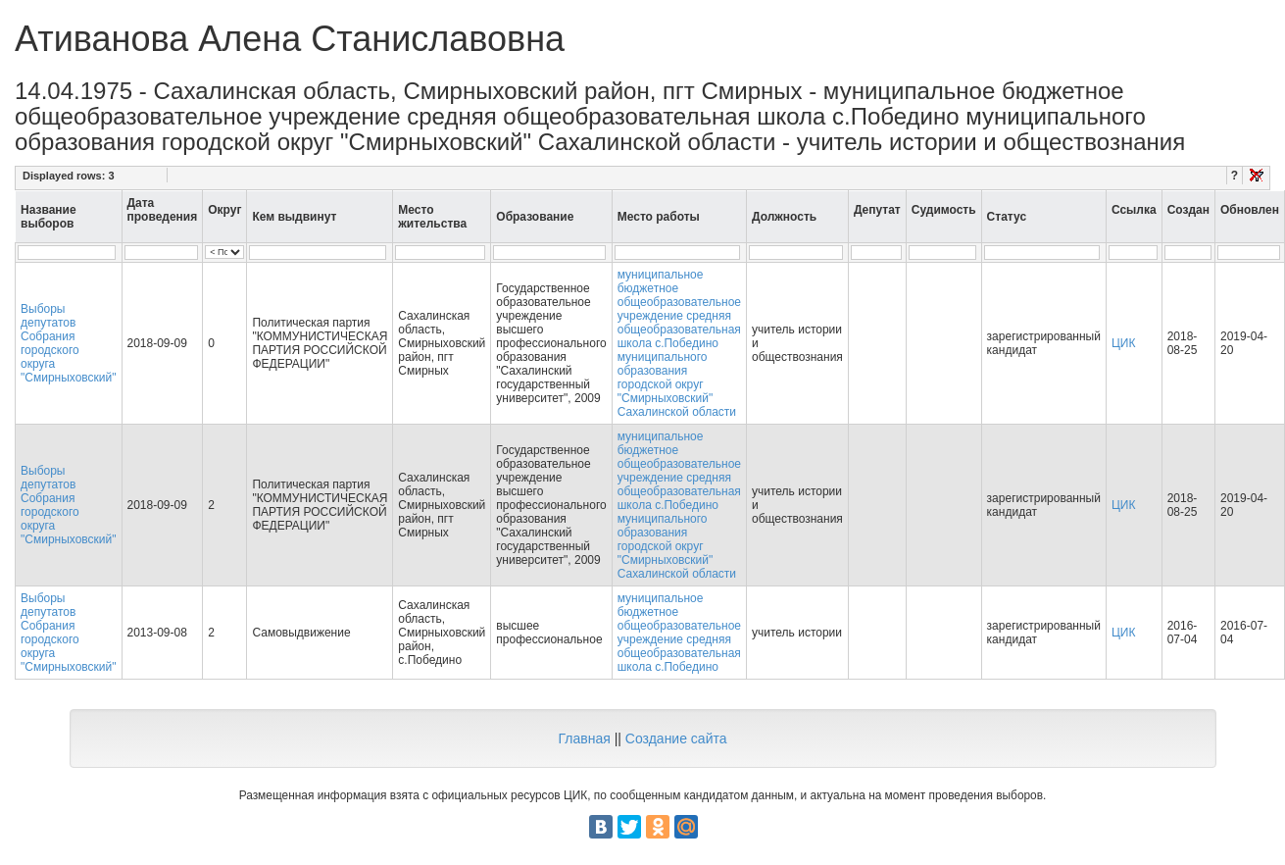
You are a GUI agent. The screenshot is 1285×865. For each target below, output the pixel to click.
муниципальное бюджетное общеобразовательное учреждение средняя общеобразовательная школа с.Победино (679, 632)
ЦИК (1124, 343)
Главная (584, 738)
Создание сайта (676, 738)
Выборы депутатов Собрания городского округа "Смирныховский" (69, 343)
